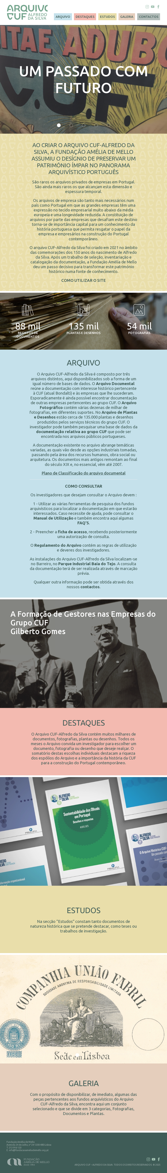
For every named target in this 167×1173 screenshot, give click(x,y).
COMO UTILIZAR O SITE (83, 280)
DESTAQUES (85, 16)
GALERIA (126, 16)
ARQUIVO (63, 16)
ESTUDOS (107, 16)
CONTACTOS (148, 16)
